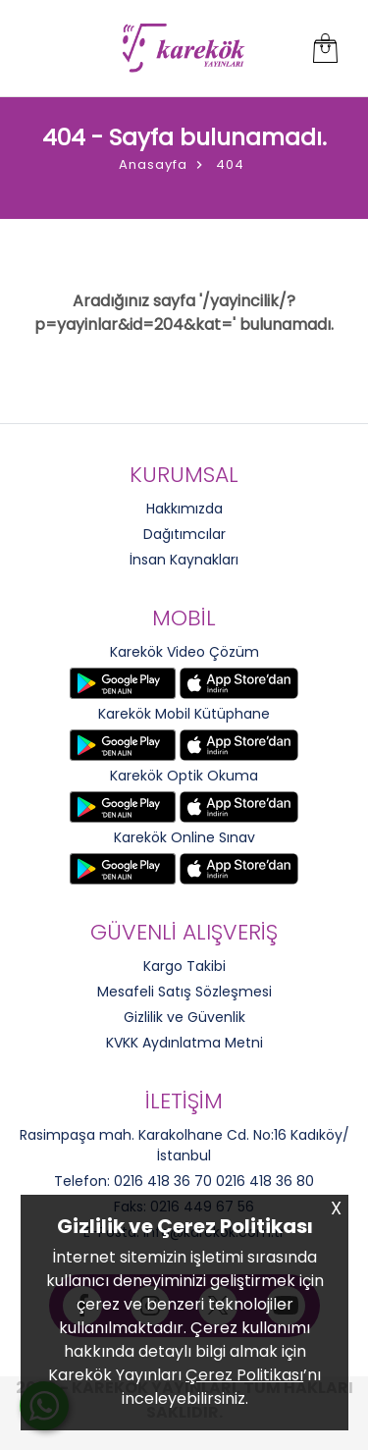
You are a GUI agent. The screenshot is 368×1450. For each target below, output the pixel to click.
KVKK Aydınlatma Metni (184, 1042)
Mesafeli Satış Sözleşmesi (184, 991)
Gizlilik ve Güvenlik (184, 1017)
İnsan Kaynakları (184, 559)
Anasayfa (153, 164)
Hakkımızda (184, 508)
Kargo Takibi (184, 966)
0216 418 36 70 (163, 1181)
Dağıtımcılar (184, 534)
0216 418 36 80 (265, 1181)
